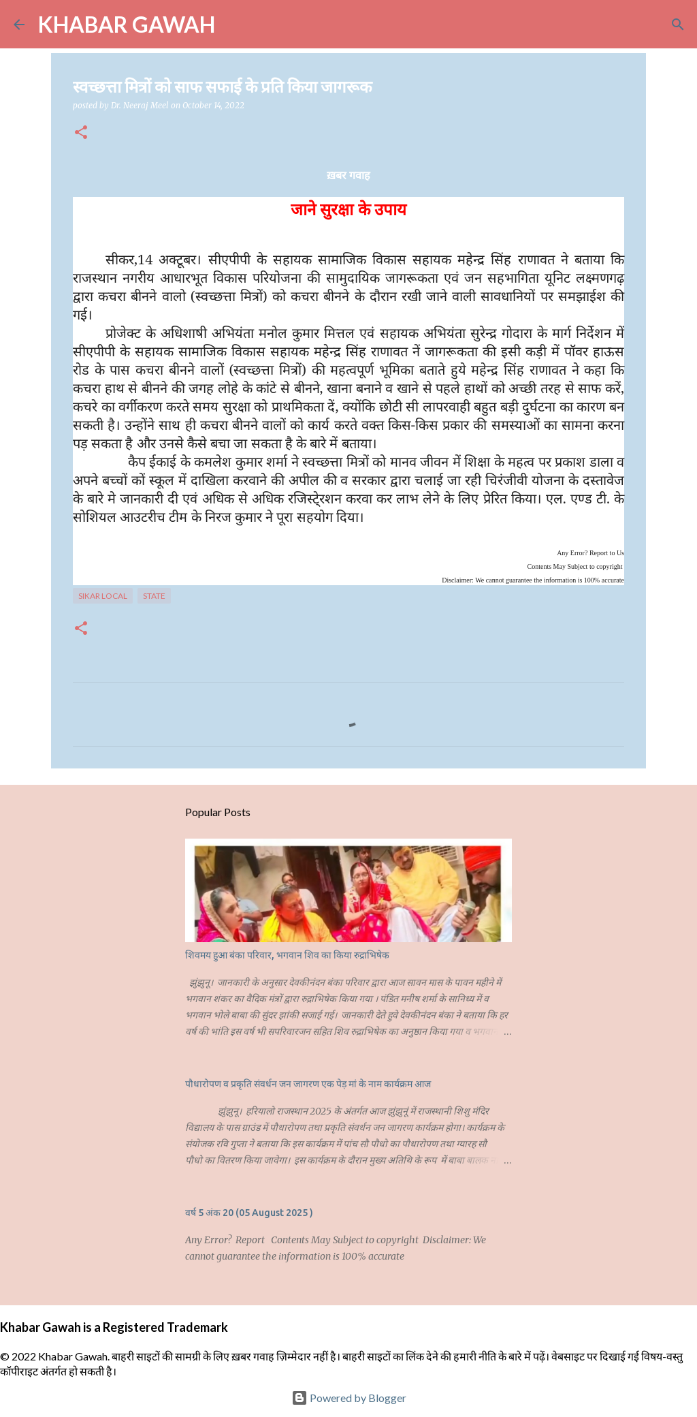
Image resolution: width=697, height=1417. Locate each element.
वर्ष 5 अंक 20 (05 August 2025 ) (249, 1212)
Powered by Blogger (348, 1397)
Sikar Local (102, 596)
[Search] (234, 24)
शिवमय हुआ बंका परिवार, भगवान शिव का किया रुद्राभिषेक (287, 955)
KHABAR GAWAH (126, 24)
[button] (81, 133)
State (154, 596)
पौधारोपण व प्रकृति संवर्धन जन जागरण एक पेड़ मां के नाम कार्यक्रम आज (308, 1083)
